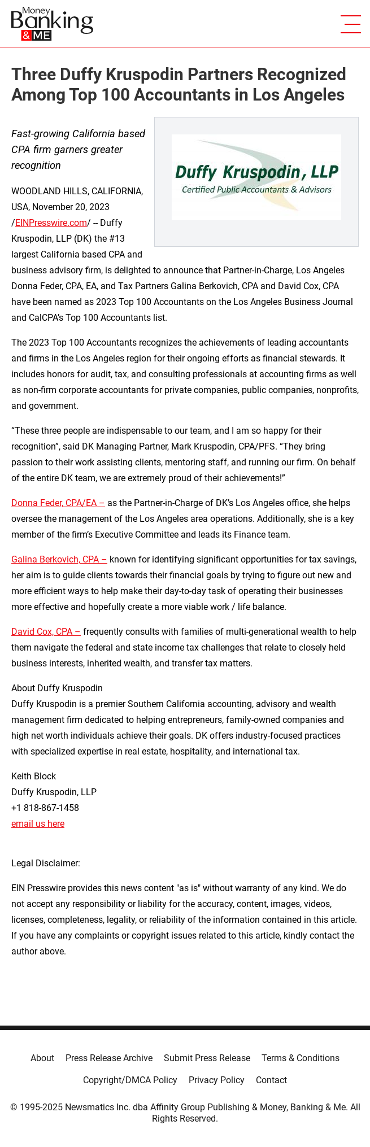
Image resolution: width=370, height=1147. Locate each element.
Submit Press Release (207, 1058)
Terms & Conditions (300, 1058)
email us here (37, 823)
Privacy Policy (217, 1080)
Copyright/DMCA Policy (130, 1080)
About (42, 1058)
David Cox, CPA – (46, 631)
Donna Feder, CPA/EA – (58, 503)
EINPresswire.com (51, 222)
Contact (271, 1080)
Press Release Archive (109, 1058)
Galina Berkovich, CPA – (59, 559)
